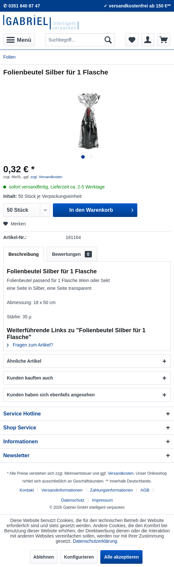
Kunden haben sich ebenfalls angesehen (51, 394)
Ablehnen (43, 557)
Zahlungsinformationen (111, 490)
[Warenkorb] (163, 39)
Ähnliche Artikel (24, 361)
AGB (145, 490)
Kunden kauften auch (30, 377)
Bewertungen (72, 254)
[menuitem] (19, 39)
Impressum (102, 500)
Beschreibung (23, 254)
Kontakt (26, 490)
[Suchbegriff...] (80, 39)
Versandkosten (120, 473)
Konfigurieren (79, 557)
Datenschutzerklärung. (95, 541)
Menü (18, 39)
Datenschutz (72, 500)
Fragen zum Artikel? (30, 344)
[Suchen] (108, 39)
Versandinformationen (62, 490)
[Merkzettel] (131, 39)
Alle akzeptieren (121, 557)
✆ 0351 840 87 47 (21, 5)
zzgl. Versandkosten (46, 177)
